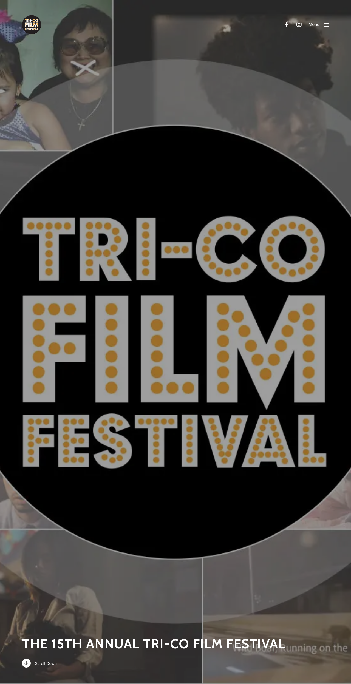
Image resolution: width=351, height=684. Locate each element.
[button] (319, 24)
